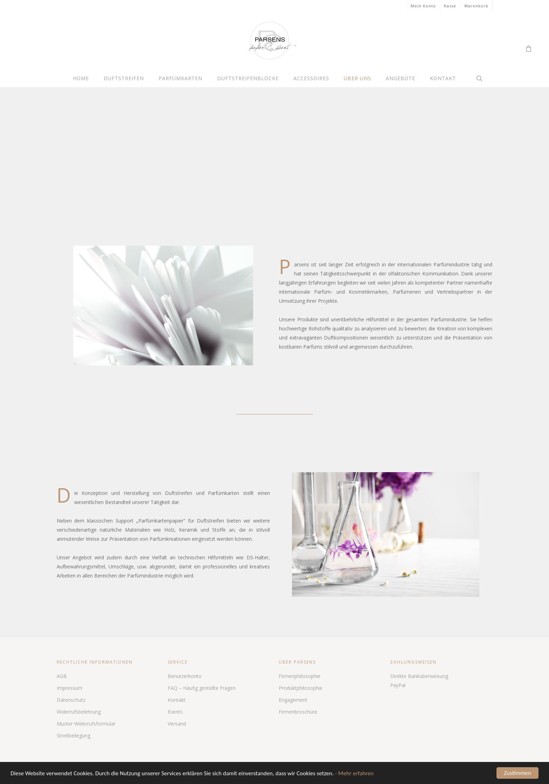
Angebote (400, 78)
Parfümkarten (180, 78)
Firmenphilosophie (299, 676)
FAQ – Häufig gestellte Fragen (202, 688)
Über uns (357, 78)
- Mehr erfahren (354, 774)
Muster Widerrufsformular (86, 723)
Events (175, 711)
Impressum (69, 688)
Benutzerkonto (185, 676)
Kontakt (443, 78)
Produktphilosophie (300, 688)
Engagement (293, 699)
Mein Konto (423, 5)
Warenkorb (476, 5)
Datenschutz (71, 699)
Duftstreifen (124, 78)
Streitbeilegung (73, 735)
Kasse (450, 5)
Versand (177, 723)
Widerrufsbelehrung (79, 711)
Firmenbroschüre (298, 711)
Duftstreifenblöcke (248, 78)
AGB (62, 676)
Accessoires (311, 78)
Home (81, 78)
